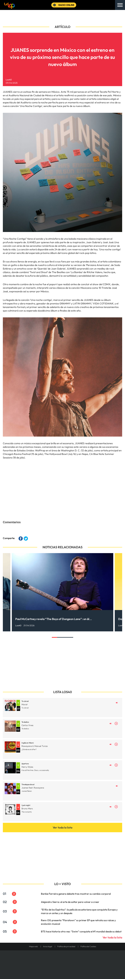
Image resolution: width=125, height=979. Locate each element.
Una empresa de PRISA (62, 960)
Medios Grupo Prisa (62, 968)
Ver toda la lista (62, 827)
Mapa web (33, 946)
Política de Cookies (88, 946)
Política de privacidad (66, 946)
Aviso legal (47, 946)
